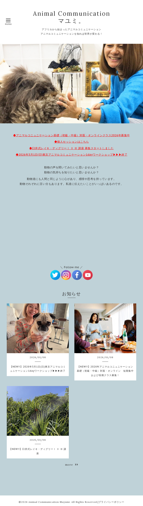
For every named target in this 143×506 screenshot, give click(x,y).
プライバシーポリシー (111, 501)
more (71, 464)
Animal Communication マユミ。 (71, 17)
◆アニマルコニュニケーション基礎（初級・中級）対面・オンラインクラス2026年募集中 (71, 135)
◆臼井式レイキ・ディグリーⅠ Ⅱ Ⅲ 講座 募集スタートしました (71, 148)
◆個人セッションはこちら (71, 141)
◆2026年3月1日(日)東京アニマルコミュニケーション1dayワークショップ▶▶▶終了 (71, 154)
